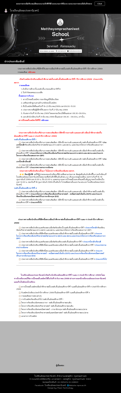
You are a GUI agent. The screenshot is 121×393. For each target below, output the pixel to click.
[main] (60, 60)
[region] (60, 3)
